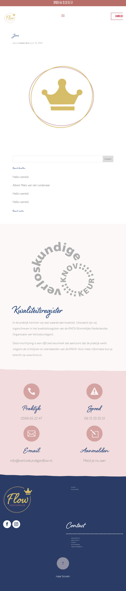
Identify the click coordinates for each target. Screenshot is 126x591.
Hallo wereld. (21, 177)
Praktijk (31, 409)
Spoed (94, 409)
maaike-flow (24, 43)
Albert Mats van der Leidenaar (31, 185)
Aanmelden (95, 451)
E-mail (31, 451)
